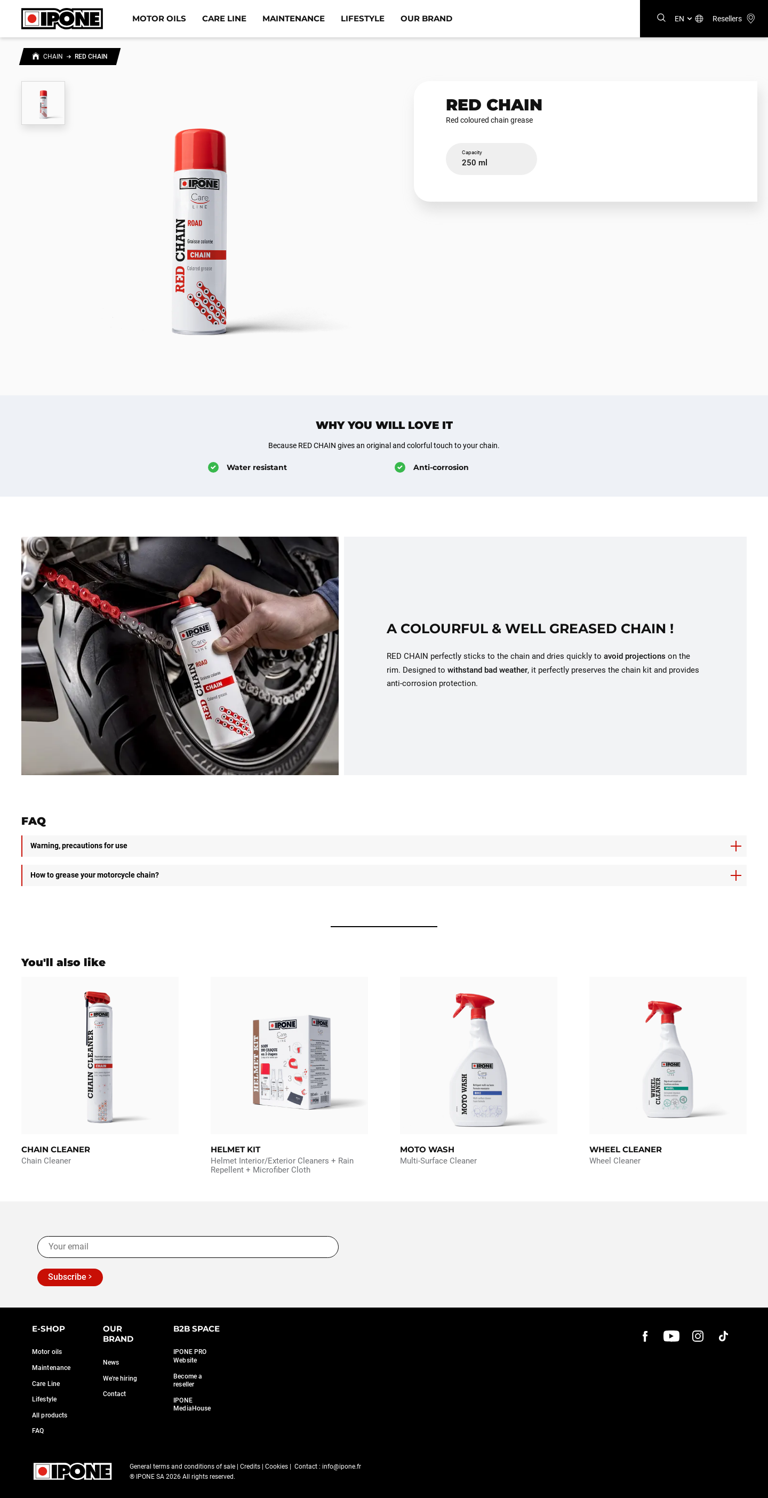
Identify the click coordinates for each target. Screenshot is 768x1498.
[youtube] (671, 1336)
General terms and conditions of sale (182, 1466)
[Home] (35, 57)
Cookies (276, 1466)
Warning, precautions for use (385, 846)
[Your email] (188, 1246)
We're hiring (120, 1378)
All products (49, 1415)
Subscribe (67, 1277)
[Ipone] (62, 18)
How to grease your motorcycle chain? (385, 875)
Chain (53, 56)
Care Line (224, 18)
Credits (250, 1466)
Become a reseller (187, 1381)
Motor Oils (159, 18)
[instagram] (697, 1336)
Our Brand (426, 18)
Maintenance (293, 18)
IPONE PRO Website (189, 1356)
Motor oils (47, 1352)
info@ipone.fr (341, 1466)
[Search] (661, 18)
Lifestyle (363, 18)
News (111, 1362)
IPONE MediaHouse (192, 1405)
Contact (114, 1394)
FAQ (38, 1431)
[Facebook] (645, 1336)
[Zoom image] (198, 221)
